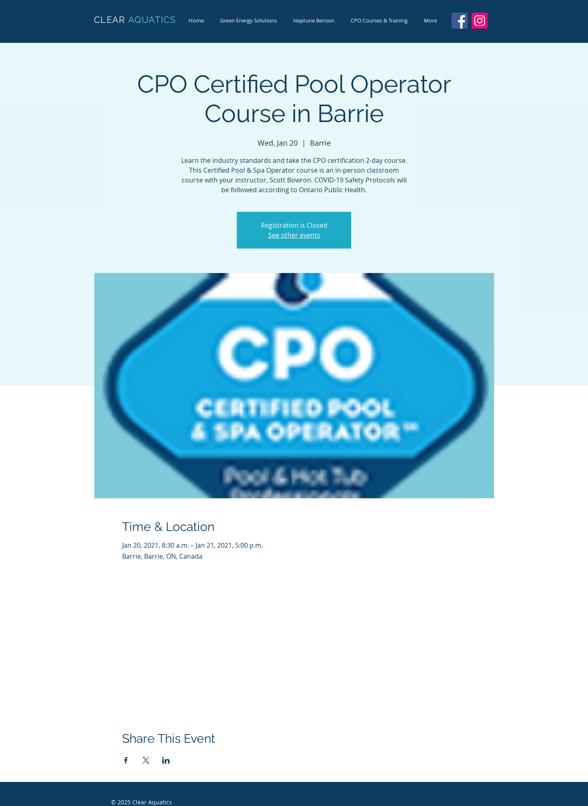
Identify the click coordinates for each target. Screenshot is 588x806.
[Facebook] (460, 21)
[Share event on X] (146, 760)
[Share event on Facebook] (126, 760)
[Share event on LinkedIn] (166, 760)
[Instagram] (480, 21)
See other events (294, 235)
